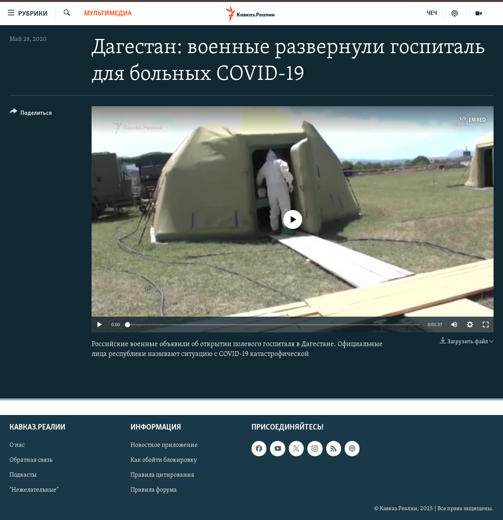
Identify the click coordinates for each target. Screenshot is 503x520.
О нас (17, 445)
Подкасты (23, 475)
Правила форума (153, 490)
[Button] (31, 114)
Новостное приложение (164, 445)
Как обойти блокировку (163, 460)
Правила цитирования (162, 475)
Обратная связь (30, 460)
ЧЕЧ (432, 13)
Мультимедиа (108, 13)
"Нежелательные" (34, 490)
